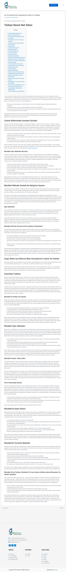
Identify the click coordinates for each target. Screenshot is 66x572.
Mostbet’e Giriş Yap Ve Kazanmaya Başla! (17, 76)
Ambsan (55, 569)
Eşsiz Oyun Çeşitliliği (12, 67)
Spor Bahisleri (11, 39)
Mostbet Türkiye (11, 83)
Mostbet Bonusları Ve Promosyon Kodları (17, 70)
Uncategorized (8, 17)
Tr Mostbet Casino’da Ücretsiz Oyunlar (16, 68)
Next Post (62, 517)
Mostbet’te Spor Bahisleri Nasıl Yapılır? (16, 81)
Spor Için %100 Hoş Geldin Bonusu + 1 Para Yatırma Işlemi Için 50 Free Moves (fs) (16, 93)
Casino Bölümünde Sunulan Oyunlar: (15, 33)
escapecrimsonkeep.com (33, 157)
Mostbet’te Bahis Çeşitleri (13, 71)
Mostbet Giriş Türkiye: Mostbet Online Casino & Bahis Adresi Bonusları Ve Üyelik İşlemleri (16, 60)
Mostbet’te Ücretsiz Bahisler (14, 57)
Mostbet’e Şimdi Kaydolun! (13, 75)
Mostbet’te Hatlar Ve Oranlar (14, 49)
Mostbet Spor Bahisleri (13, 50)
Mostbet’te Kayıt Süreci (13, 55)
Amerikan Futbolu (12, 47)
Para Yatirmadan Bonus (13, 54)
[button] (63, 5)
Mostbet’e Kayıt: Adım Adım (14, 52)
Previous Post (5, 517)
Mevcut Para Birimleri (12, 73)
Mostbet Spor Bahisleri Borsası (14, 34)
